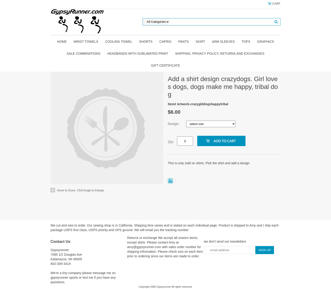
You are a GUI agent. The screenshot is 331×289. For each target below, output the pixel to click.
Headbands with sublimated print (137, 53)
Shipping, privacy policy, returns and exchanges (219, 53)
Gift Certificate (165, 65)
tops (246, 41)
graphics (265, 41)
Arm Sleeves (223, 41)
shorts (145, 41)
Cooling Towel (118, 41)
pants (183, 41)
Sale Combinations (83, 53)
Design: (174, 124)
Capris (165, 41)
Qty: (171, 142)
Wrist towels (86, 41)
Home (62, 41)
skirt (200, 41)
